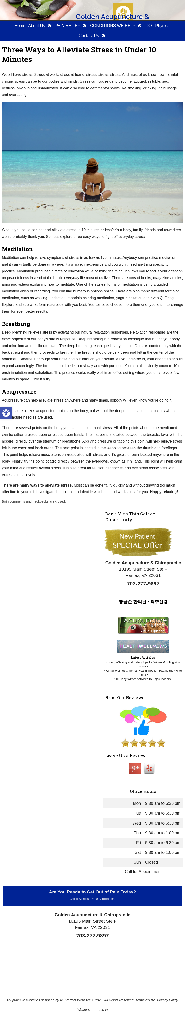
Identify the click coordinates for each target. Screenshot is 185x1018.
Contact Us (89, 35)
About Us (36, 25)
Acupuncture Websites (23, 1000)
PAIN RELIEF (67, 25)
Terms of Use (145, 1000)
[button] (6, 413)
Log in (103, 1009)
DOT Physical (157, 25)
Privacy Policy (167, 1000)
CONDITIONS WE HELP (112, 25)
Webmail (83, 1009)
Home (19, 25)
